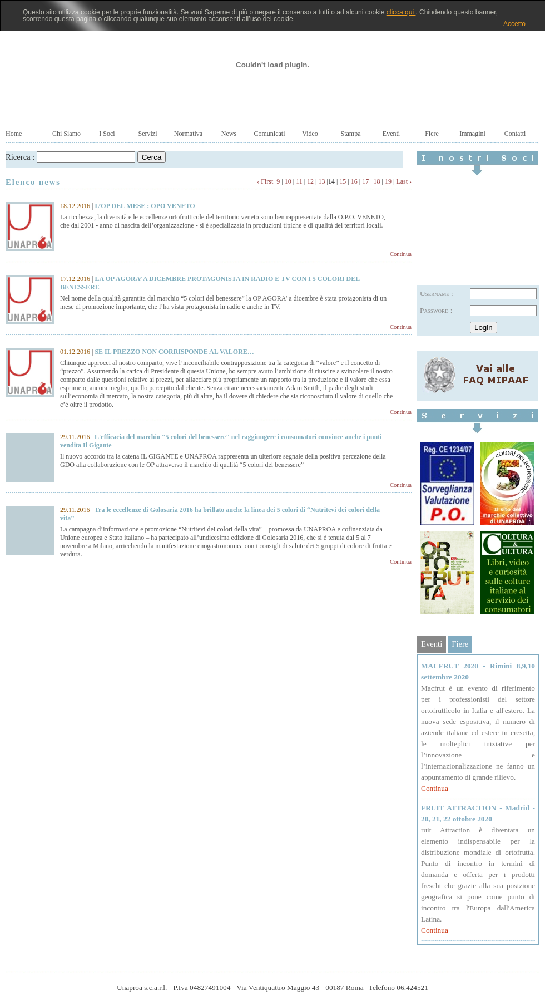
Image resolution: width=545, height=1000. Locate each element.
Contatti (515, 133)
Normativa (188, 133)
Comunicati (269, 133)
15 (342, 181)
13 (322, 181)
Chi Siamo (66, 133)
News (228, 133)
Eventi (391, 133)
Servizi (147, 133)
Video (310, 133)
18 (377, 181)
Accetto (514, 24)
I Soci (107, 133)
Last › (404, 181)
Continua (401, 254)
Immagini (472, 133)
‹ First (265, 181)
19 (388, 181)
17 (365, 181)
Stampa (351, 133)
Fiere (432, 133)
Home (14, 133)
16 (354, 181)
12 (310, 181)
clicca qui (401, 12)
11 (299, 181)
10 (288, 181)
